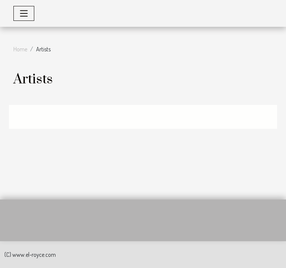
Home (20, 49)
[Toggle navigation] (23, 13)
